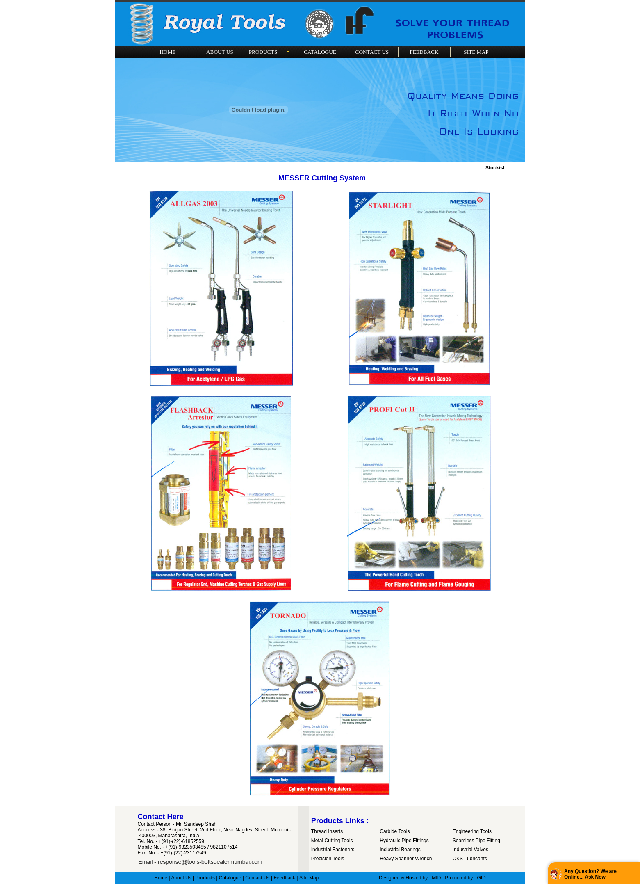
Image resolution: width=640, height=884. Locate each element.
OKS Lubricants (470, 858)
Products (205, 878)
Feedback (284, 878)
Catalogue (230, 878)
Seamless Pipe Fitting (476, 840)
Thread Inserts (327, 831)
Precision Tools (327, 858)
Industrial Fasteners (332, 849)
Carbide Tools (395, 831)
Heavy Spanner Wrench (406, 858)
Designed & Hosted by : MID (410, 878)
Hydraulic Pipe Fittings (404, 840)
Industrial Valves (470, 849)
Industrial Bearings (400, 849)
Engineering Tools (472, 831)
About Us (181, 878)
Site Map (309, 878)
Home (160, 878)
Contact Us (257, 878)
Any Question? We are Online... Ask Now (590, 874)
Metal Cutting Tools (332, 840)
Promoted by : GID (465, 878)
